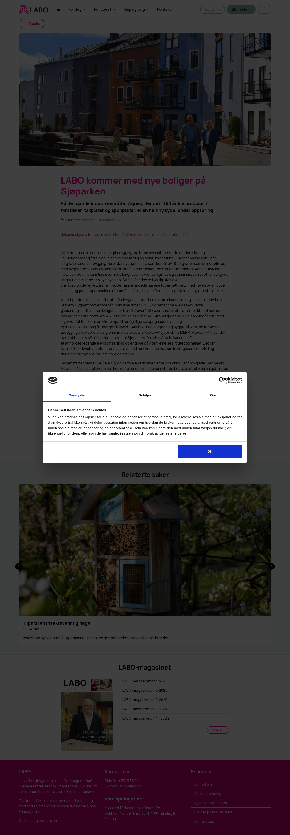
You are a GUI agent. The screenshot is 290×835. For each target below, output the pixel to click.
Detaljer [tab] (145, 395)
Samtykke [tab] (77, 395)
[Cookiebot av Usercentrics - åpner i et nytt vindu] (222, 380)
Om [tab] (213, 395)
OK (210, 451)
